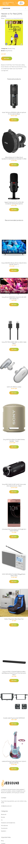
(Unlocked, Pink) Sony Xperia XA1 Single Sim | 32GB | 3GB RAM (14, 530)
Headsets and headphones (8, 822)
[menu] (25, 8)
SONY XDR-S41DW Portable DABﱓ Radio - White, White (14, 574)
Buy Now (6, 58)
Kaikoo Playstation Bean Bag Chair (14, 619)
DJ (2, 820)
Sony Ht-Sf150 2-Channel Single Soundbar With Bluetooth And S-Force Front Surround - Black (14, 673)
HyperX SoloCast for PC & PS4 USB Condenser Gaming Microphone (14, 203)
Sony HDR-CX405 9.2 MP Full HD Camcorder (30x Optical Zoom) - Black (14, 485)
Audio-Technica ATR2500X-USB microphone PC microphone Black (14, 113)
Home (2, 18)
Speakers (3, 831)
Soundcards (4, 828)
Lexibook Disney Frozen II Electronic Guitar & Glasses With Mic (14, 762)
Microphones (4, 825)
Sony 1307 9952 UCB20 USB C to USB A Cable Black (14, 342)
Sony (13, 48)
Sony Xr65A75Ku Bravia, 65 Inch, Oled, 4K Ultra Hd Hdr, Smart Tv (14, 263)
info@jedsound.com (6, 806)
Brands (10, 48)
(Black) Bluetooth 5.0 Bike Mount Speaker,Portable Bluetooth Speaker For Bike (14, 158)
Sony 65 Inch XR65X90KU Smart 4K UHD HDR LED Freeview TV (14, 297)
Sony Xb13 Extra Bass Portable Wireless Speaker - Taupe (14, 440)
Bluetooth (3, 814)
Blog (2, 840)
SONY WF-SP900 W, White (14, 387)
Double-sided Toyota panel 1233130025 (14, 718)
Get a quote (21, 3)
